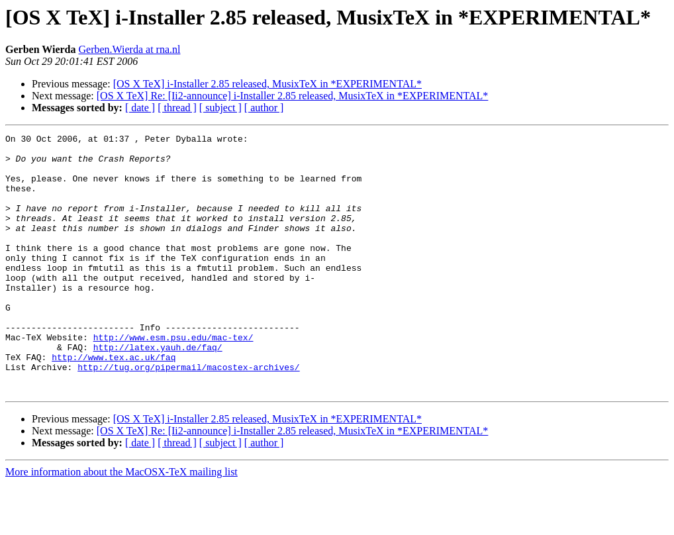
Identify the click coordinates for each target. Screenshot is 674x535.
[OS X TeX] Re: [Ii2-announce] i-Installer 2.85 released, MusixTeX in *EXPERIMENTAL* (293, 95)
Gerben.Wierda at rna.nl (130, 49)
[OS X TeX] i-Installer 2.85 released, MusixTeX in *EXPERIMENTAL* (267, 83)
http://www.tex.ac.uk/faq (113, 403)
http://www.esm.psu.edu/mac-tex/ (173, 379)
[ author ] (264, 107)
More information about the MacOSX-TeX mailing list (121, 523)
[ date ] (140, 107)
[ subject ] (220, 107)
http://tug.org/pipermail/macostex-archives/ (188, 414)
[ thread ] (177, 107)
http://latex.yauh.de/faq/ (157, 391)
